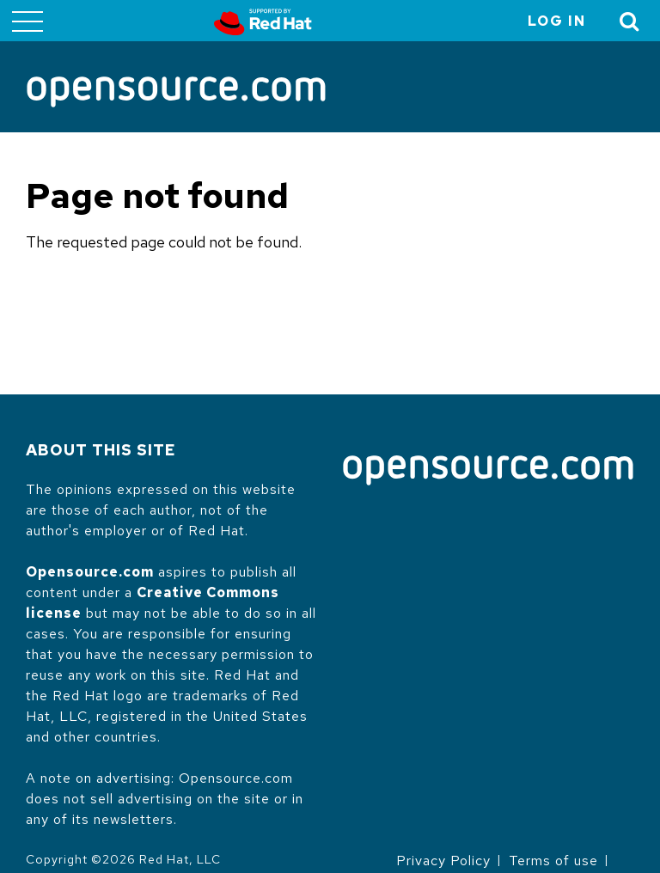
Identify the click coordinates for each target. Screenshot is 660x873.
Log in (557, 21)
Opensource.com (90, 572)
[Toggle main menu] (27, 20)
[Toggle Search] (630, 21)
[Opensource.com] (176, 93)
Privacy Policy (443, 861)
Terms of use (553, 861)
